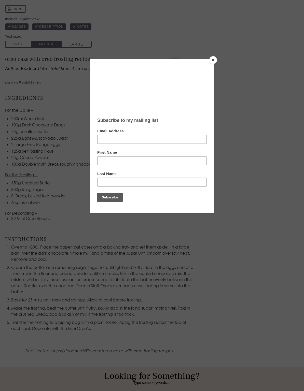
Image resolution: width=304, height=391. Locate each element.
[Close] (213, 60)
